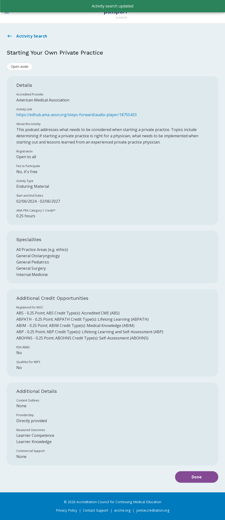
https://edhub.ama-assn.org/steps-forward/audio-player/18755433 (76, 114)
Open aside (19, 66)
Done (197, 477)
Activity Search (27, 36)
